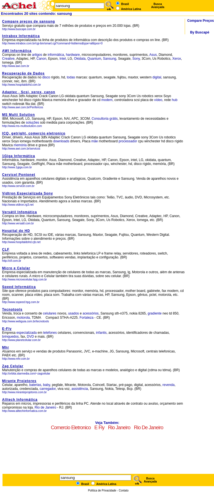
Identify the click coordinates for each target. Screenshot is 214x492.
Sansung (109, 59)
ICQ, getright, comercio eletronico (33, 133)
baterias (35, 385)
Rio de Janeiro (46, 407)
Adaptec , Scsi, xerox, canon (28, 92)
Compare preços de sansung (28, 21)
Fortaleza (86, 318)
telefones (50, 333)
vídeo (158, 100)
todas (71, 77)
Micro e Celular (16, 268)
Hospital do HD (16, 231)
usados (73, 313)
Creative (8, 59)
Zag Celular (12, 366)
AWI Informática (17, 51)
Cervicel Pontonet (18, 175)
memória (20, 145)
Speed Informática (19, 287)
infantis (101, 333)
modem (107, 100)
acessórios (90, 313)
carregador (47, 389)
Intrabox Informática (21, 36)
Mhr (5, 347)
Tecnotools (12, 309)
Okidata (80, 59)
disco (46, 77)
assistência (79, 389)
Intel (63, 59)
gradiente (155, 313)
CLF (5, 249)
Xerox (176, 59)
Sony (136, 59)
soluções (32, 122)
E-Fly (7, 329)
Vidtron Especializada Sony (27, 193)
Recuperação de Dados (23, 73)
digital (156, 77)
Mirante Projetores (19, 381)
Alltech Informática (20, 400)
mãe (94, 141)
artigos (37, 55)
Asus (153, 55)
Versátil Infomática (19, 212)
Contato (123, 490)
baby (46, 385)
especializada (26, 333)
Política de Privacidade (102, 490)
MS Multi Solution (18, 115)
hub (174, 100)
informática (56, 55)
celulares (49, 313)
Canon (41, 59)
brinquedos (10, 337)
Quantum (94, 59)
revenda (168, 385)
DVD (30, 337)
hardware (73, 55)
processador (128, 141)
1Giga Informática (18, 156)
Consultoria (100, 119)
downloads (61, 141)
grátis (114, 119)
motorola (23, 318)
